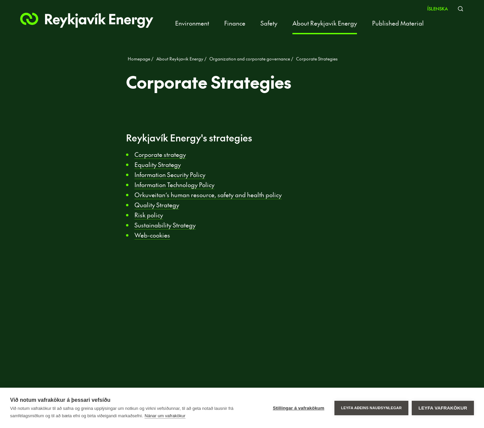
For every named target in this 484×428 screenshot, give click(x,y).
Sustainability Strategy (165, 225)
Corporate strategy (160, 154)
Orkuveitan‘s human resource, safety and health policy (208, 194)
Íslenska (437, 8)
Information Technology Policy (174, 184)
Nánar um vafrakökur (165, 415)
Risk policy (148, 215)
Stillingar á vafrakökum (298, 408)
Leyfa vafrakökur (442, 408)
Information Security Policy (169, 174)
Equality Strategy (157, 164)
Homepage (139, 59)
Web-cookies (152, 235)
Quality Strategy (156, 205)
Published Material (398, 23)
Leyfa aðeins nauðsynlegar (371, 408)
